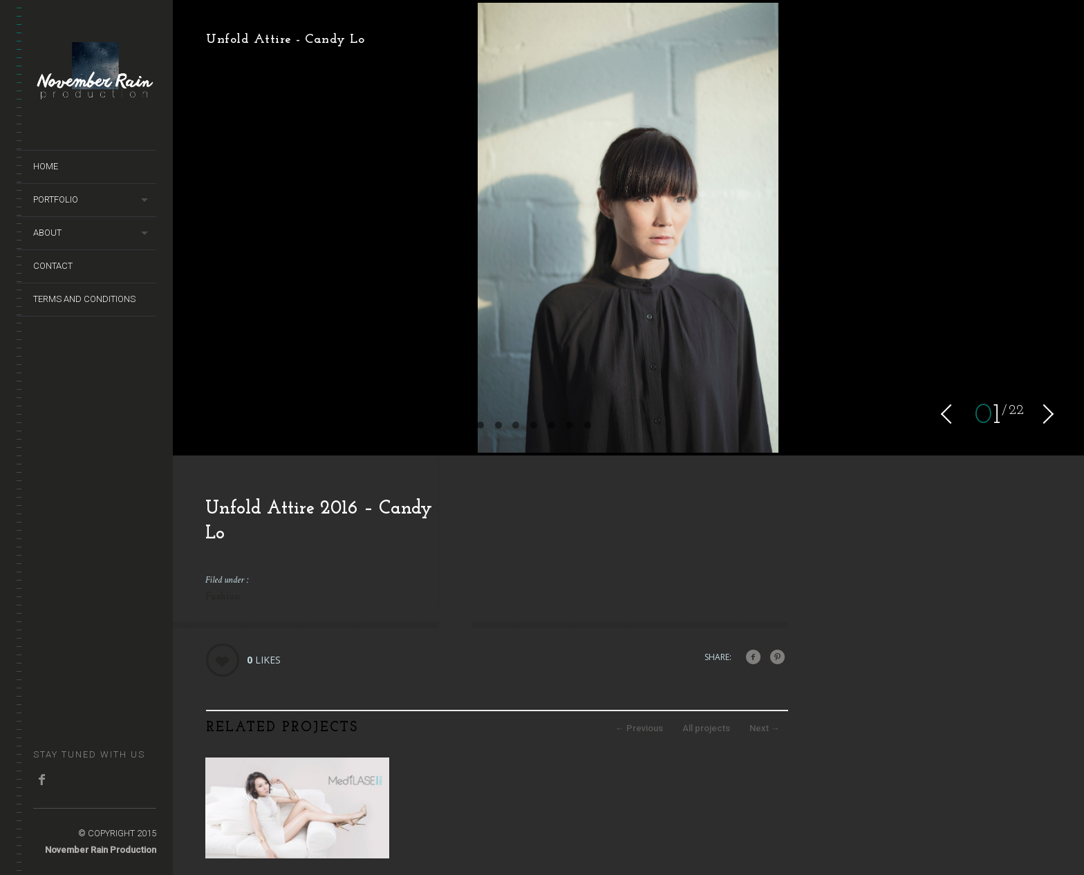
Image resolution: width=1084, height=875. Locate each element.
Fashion (223, 597)
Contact (53, 266)
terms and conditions (84, 299)
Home (45, 166)
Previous (639, 728)
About (47, 232)
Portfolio (55, 199)
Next (764, 728)
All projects (706, 728)
